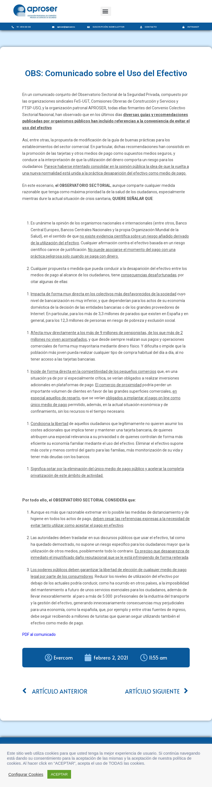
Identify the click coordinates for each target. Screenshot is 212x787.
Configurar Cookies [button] (25, 774)
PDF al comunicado (39, 634)
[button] (106, 11)
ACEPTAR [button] (59, 774)
